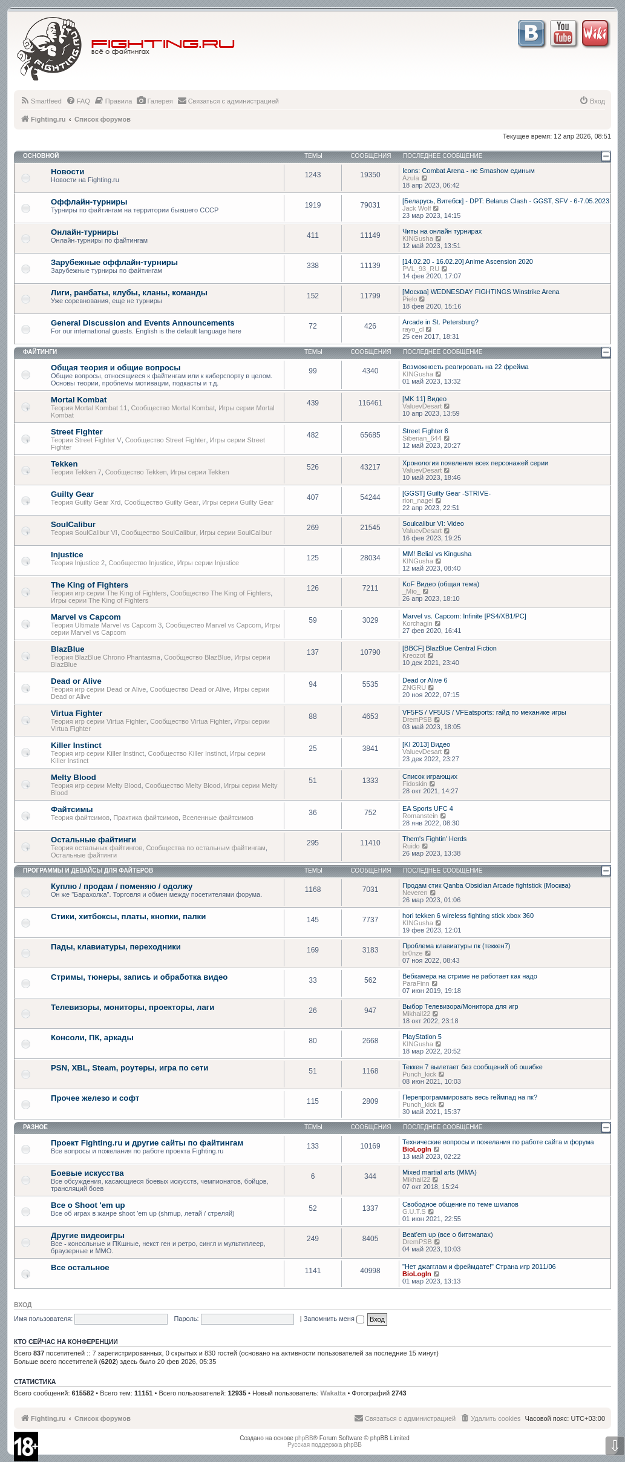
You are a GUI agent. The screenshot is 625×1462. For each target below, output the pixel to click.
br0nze (412, 953)
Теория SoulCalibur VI (84, 532)
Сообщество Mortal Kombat (173, 407)
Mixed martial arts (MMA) (439, 1172)
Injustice (67, 554)
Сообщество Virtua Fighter (190, 721)
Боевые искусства (87, 1173)
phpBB (304, 1438)
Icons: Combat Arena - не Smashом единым (468, 170)
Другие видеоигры (88, 1235)
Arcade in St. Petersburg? (440, 322)
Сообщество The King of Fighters (220, 593)
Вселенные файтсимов (218, 817)
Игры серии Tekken (200, 472)
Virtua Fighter (77, 713)
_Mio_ (411, 591)
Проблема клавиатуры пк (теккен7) (456, 945)
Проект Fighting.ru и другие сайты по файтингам (147, 1142)
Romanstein (420, 815)
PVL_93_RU (420, 268)
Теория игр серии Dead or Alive (98, 689)
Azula (410, 178)
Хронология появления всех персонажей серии (475, 463)
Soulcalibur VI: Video (433, 523)
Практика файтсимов (145, 817)
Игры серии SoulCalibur (236, 532)
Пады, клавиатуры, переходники (116, 946)
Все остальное (80, 1267)
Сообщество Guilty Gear (162, 502)
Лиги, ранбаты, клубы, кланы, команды (129, 292)
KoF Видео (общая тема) (440, 584)
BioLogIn (416, 1149)
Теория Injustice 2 (78, 562)
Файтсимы (72, 809)
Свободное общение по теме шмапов (460, 1204)
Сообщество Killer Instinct (187, 753)
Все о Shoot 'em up (88, 1205)
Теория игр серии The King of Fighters (108, 593)
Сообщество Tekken (136, 472)
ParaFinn (416, 983)
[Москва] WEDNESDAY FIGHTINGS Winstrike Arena (481, 291)
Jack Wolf (416, 208)
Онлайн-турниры (85, 232)
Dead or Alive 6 (425, 680)
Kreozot (413, 655)
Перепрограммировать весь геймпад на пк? (469, 1097)
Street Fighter (77, 431)
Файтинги (40, 352)
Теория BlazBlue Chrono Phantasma (105, 657)
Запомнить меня (334, 1318)
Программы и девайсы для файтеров (88, 870)
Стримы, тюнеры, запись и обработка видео (139, 977)
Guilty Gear (72, 494)
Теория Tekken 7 (76, 472)
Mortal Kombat (78, 399)
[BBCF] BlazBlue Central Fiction (449, 648)
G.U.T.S (414, 1211)
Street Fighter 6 (425, 430)
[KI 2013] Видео (426, 744)
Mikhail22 (416, 1013)
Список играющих (429, 776)
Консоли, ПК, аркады (92, 1037)
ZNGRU (414, 687)
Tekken (64, 463)
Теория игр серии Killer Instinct (97, 753)
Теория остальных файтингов (96, 847)
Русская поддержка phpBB (324, 1444)
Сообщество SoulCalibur (158, 532)
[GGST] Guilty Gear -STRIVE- (446, 493)
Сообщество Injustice (140, 562)
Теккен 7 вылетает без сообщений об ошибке (472, 1066)
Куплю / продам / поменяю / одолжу (121, 886)
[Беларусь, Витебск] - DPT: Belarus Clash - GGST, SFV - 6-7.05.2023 (505, 201)
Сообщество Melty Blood (182, 785)
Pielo (409, 299)
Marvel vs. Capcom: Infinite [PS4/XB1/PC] (464, 616)
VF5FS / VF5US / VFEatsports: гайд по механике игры (484, 712)
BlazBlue (68, 649)
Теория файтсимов (80, 817)
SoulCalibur (73, 524)
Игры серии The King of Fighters (99, 600)
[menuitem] (41, 101)
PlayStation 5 (422, 1036)
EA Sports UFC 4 (427, 808)
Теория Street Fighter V (86, 440)
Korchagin (417, 623)
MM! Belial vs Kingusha (436, 553)
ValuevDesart (422, 406)
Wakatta (333, 1393)
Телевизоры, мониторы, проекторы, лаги (132, 1007)
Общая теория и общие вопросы (115, 367)
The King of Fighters (89, 584)
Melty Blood (73, 777)
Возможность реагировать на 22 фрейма (465, 366)
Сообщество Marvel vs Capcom (213, 625)
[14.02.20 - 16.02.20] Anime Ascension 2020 (467, 261)
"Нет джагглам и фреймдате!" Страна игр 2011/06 (479, 1266)
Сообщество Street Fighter (165, 440)
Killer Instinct (76, 745)
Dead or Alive (76, 681)
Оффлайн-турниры (89, 201)
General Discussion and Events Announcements (143, 322)
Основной (41, 155)
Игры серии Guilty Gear (237, 502)
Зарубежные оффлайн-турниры (114, 262)
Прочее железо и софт (95, 1098)
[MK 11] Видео (424, 398)
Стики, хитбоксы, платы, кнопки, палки (128, 916)
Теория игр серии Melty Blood (96, 785)
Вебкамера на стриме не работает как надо (469, 976)
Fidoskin (414, 783)
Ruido (411, 846)
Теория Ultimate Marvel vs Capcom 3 (106, 625)
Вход (22, 1304)
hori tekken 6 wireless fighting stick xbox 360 (468, 915)
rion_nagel (417, 500)
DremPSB (417, 719)
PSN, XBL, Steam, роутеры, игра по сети (129, 1067)
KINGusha (417, 238)
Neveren (415, 892)
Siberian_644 (422, 438)
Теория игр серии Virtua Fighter (98, 721)
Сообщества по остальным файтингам (206, 847)
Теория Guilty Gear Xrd (85, 502)
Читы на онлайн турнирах (442, 231)
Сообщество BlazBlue (197, 657)
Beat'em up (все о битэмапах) (447, 1234)
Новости (67, 171)
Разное (35, 1127)
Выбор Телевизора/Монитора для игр (460, 1006)
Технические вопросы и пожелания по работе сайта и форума (498, 1142)
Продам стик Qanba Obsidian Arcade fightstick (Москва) (486, 885)
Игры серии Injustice (208, 562)
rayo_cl (413, 329)
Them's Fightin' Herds (434, 838)
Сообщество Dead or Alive (190, 689)
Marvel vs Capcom (86, 616)
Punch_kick (419, 1074)
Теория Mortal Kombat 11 (89, 407)
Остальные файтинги (93, 839)
